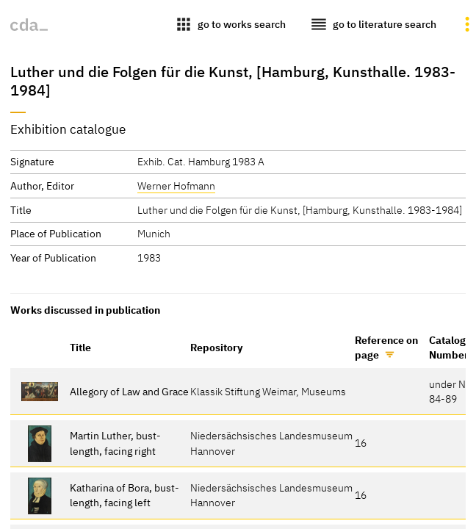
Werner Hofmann (176, 185)
